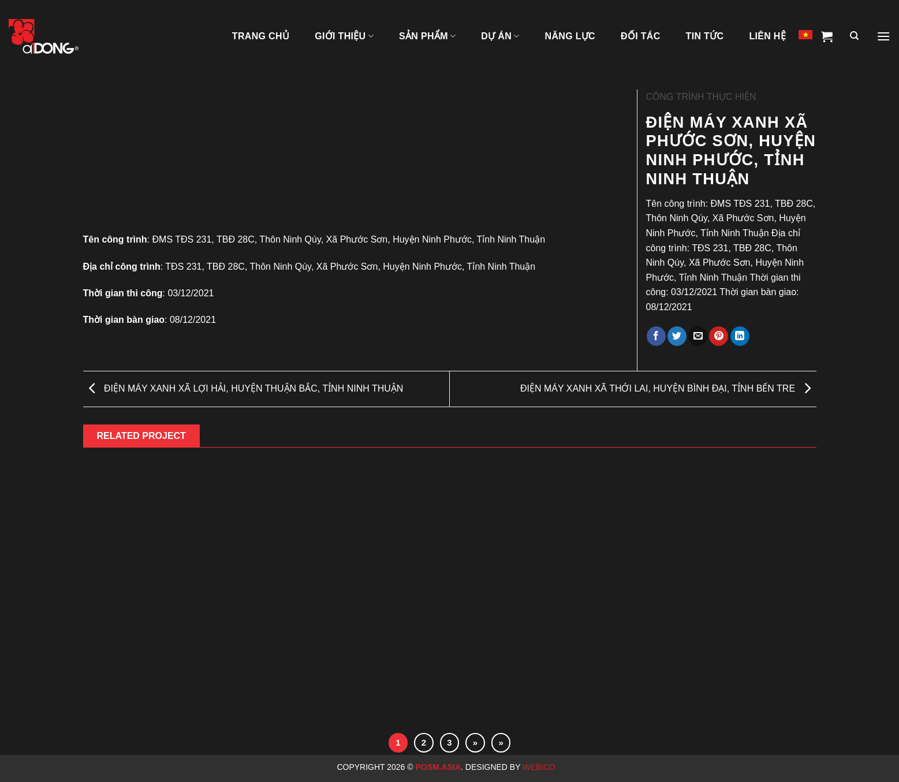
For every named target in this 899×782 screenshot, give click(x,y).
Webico (540, 767)
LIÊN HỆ (767, 36)
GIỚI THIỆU (344, 36)
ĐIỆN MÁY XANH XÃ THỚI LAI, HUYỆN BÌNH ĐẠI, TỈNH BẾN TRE (665, 388)
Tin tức (705, 36)
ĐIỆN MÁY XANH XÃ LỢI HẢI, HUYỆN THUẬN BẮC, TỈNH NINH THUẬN (246, 388)
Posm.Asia (438, 767)
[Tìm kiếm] (854, 36)
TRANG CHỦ (260, 36)
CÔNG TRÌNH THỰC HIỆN (701, 97)
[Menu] (883, 36)
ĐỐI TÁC (641, 36)
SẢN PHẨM (427, 36)
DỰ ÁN (500, 36)
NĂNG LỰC (570, 36)
